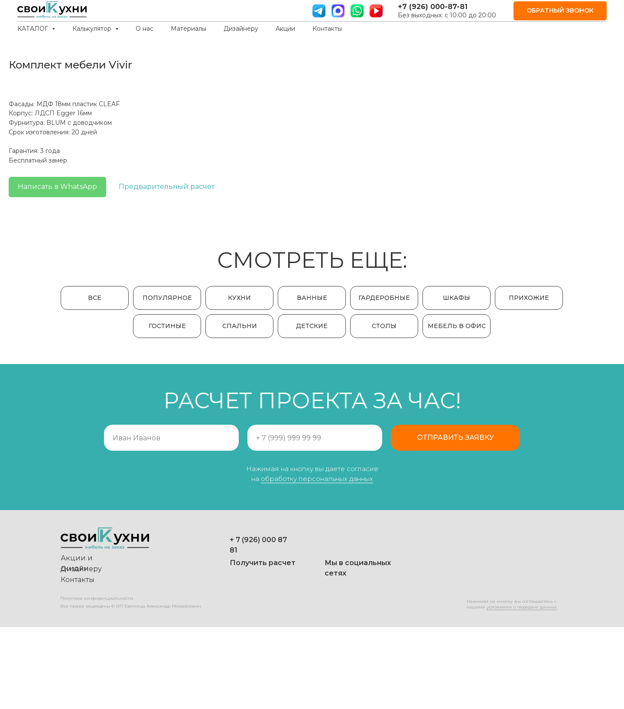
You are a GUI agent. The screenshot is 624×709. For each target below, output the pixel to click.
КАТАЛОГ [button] (33, 29)
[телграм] (318, 10)
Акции (285, 29)
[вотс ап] (357, 10)
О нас (144, 29)
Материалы (188, 29)
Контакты (327, 29)
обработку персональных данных (317, 560)
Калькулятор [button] (92, 29)
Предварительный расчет (478, 186)
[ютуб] (376, 10)
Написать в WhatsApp (369, 186)
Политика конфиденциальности (96, 680)
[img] (270, 661)
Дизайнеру (241, 29)
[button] (560, 11)
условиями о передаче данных (522, 689)
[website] (338, 10)
